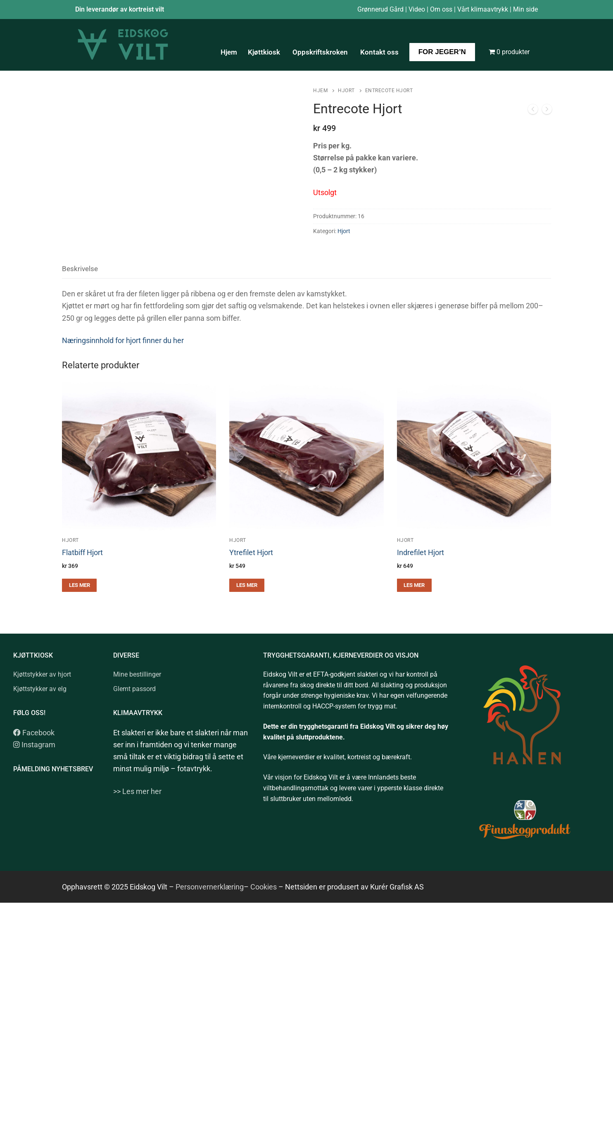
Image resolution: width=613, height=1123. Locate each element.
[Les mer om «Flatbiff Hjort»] (79, 585)
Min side (525, 9)
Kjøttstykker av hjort (42, 674)
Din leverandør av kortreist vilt (119, 9)
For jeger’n (442, 52)
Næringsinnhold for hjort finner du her (123, 340)
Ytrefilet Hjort (251, 552)
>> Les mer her (137, 791)
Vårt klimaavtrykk (482, 9)
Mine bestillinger (137, 674)
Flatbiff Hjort (82, 552)
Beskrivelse (80, 269)
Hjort (346, 90)
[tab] (80, 269)
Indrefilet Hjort (420, 552)
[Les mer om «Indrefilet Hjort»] (414, 585)
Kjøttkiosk (265, 52)
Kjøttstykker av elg (40, 689)
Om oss (441, 9)
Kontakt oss (379, 52)
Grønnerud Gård (380, 9)
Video (417, 9)
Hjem (229, 52)
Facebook (34, 732)
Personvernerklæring (210, 886)
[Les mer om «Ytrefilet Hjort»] (246, 585)
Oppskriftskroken (320, 52)
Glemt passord (134, 689)
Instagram (34, 744)
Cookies (263, 886)
